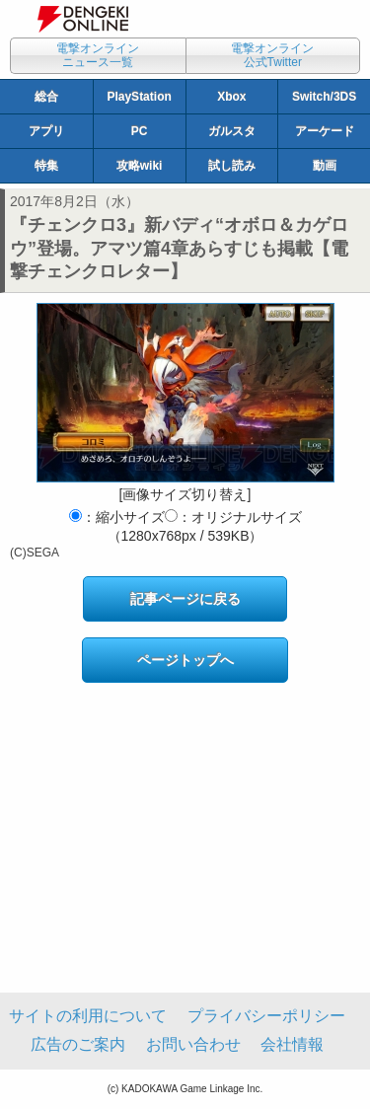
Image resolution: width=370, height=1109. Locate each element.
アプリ (46, 131)
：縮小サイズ (117, 517)
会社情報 (292, 1044)
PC (139, 131)
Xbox (231, 97)
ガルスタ (232, 131)
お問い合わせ (193, 1044)
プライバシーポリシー (266, 1015)
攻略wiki (139, 166)
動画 (324, 166)
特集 (46, 166)
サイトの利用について (88, 1015)
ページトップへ (185, 660)
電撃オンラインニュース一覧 (97, 55)
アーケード (324, 131)
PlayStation (139, 97)
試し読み (232, 166)
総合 (46, 97)
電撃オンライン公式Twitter (272, 55)
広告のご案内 (78, 1044)
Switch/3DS (324, 97)
